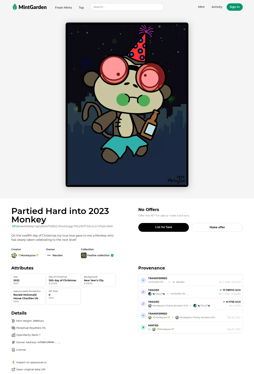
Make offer (217, 227)
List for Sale (163, 227)
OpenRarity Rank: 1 (25, 335)
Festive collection (97, 255)
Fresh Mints (63, 7)
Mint (201, 7)
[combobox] (127, 7)
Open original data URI (28, 369)
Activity (217, 7)
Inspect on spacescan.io (29, 362)
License (18, 350)
